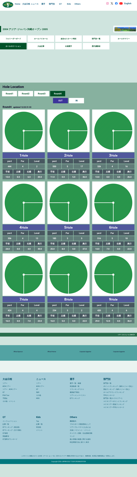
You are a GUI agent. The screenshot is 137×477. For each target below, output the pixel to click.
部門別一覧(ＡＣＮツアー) (112, 411)
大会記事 (41, 46)
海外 (37, 405)
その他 (38, 408)
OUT (60, 100)
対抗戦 (38, 440)
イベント (39, 443)
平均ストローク (109, 408)
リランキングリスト (77, 402)
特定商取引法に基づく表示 (79, 455)
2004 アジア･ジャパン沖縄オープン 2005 (33, 29)
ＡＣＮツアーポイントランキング (115, 414)
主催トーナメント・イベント (80, 443)
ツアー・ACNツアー (10, 402)
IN (77, 100)
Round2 (26, 93)
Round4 (58, 93)
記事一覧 (6, 437)
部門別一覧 (96, 39)
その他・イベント (9, 414)
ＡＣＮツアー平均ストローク (113, 420)
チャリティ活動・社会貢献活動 (81, 446)
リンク (72, 449)
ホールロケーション (13, 46)
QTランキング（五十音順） (12, 443)
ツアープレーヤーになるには (80, 440)
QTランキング (75, 411)
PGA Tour (6, 408)
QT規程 (5, 446)
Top (37, 434)
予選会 (5, 411)
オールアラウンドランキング (113, 405)
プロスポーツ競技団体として (80, 437)
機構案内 (73, 434)
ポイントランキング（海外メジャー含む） (118, 399)
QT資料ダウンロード (10, 452)
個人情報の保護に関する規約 (80, 452)
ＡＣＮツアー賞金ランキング (113, 417)
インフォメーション (10, 434)
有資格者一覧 (74, 399)
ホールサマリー (123, 39)
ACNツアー (7, 399)
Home (17, 4)
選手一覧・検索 (75, 396)
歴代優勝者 (96, 46)
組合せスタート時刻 (68, 39)
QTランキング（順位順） (12, 440)
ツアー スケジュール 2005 (124, 334)
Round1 (9, 93)
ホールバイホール (41, 39)
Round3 (42, 93)
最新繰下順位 (74, 405)
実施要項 (6, 449)
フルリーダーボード (13, 39)
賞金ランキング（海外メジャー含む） (117, 402)
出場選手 (68, 46)
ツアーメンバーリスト (78, 408)
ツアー (5, 396)
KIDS (37, 411)
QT (4, 405)
